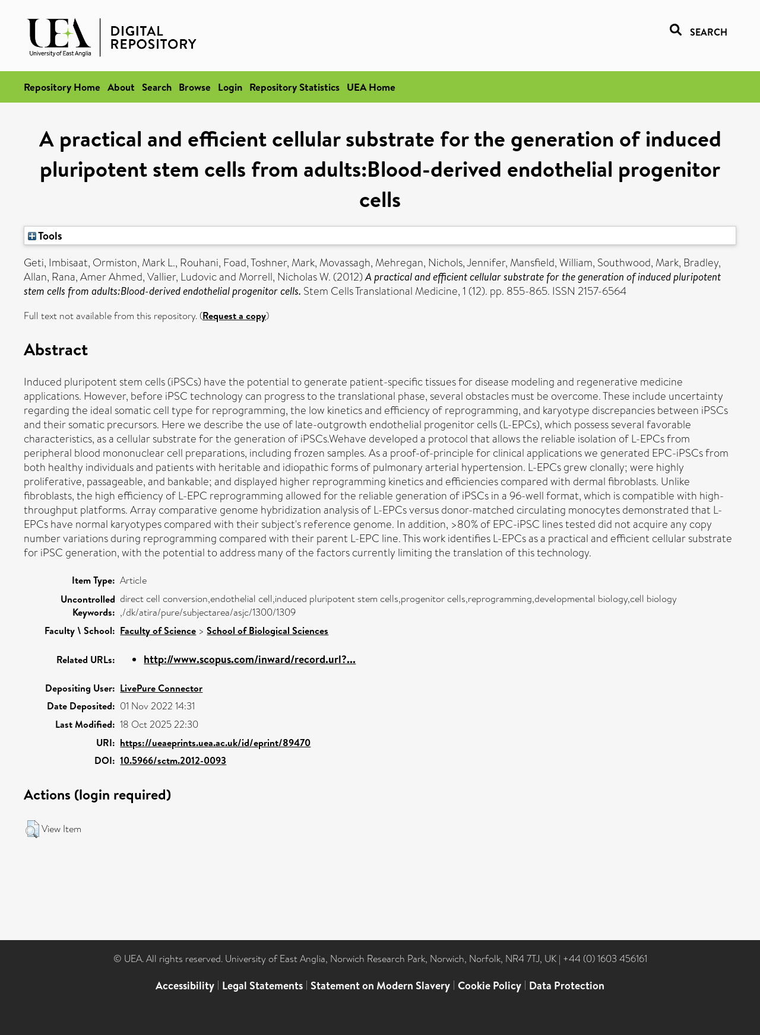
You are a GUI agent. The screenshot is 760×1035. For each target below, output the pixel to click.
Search (157, 87)
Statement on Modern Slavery (380, 985)
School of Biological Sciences (267, 630)
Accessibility (185, 985)
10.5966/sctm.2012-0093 (173, 760)
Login (230, 87)
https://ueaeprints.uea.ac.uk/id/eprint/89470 (215, 742)
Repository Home (62, 87)
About (121, 87)
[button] (32, 829)
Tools (45, 235)
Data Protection (566, 985)
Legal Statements (262, 985)
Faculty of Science (158, 630)
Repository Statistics (294, 87)
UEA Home (371, 87)
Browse (195, 87)
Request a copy (234, 315)
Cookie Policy (489, 985)
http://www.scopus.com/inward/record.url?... (250, 659)
